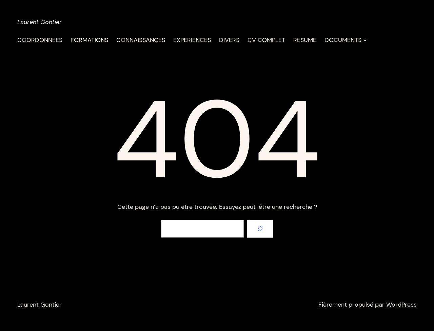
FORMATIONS (89, 40)
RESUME (304, 40)
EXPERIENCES (192, 40)
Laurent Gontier (39, 22)
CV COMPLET (266, 40)
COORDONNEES (39, 40)
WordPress (401, 305)
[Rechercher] (260, 229)
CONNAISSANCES (140, 40)
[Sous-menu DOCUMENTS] (365, 40)
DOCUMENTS (342, 40)
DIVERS (229, 40)
